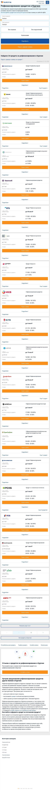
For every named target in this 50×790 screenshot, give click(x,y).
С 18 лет (4, 747)
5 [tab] (25, 788)
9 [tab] (32, 788)
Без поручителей (36, 29)
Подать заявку (25, 80)
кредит (14, 696)
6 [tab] (27, 788)
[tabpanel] (24, 748)
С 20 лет (4, 752)
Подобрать (25, 41)
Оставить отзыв (25, 672)
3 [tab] (22, 788)
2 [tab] (20, 788)
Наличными (25, 35)
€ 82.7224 (41, 3)
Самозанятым (6, 742)
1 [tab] (18, 788)
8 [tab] (30, 788)
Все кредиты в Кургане (25, 638)
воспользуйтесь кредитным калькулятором (13, 12)
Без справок (12, 29)
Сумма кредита (6, 16)
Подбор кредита (22, 645)
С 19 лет (4, 750)
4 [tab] (23, 788)
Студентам (5, 745)
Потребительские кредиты (8, 645)
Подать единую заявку (25, 47)
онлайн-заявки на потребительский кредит (23, 710)
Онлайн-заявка (34, 645)
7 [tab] (28, 788)
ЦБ (37, 1)
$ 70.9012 (41, 1)
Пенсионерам (6, 755)
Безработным (6, 757)
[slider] (1, 20)
